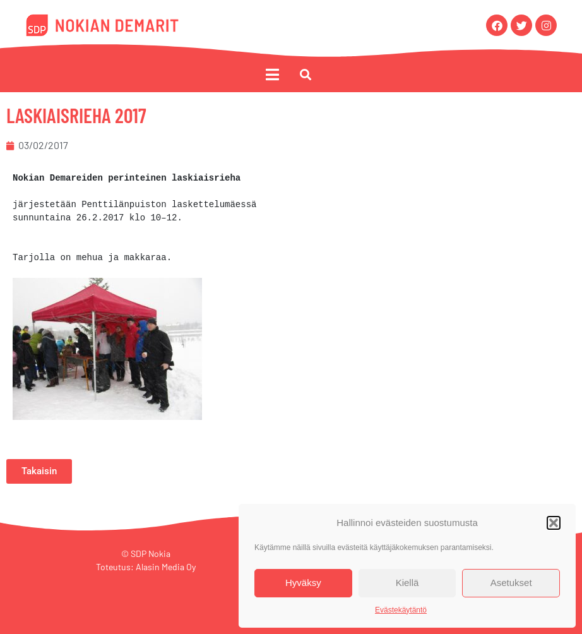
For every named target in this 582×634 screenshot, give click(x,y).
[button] (553, 523)
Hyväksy (303, 582)
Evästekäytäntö (401, 610)
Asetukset (511, 582)
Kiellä (407, 582)
